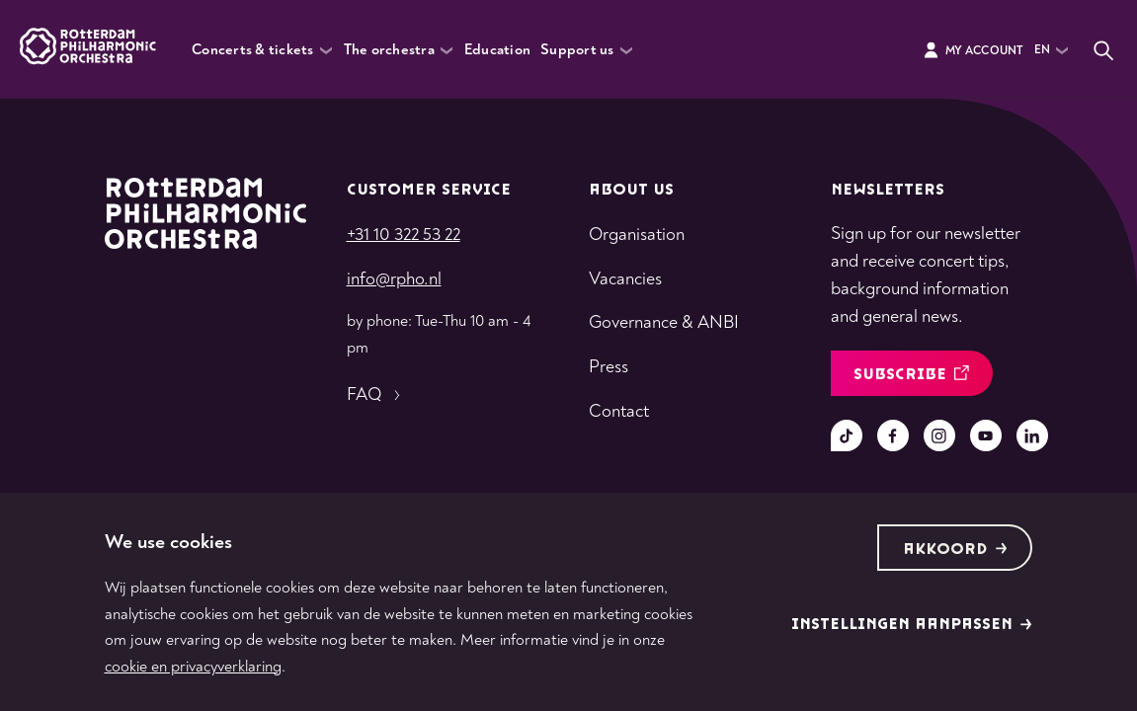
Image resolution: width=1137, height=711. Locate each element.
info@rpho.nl (394, 279)
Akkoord (955, 549)
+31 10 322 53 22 (403, 234)
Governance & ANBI (664, 322)
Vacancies (625, 279)
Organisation (637, 234)
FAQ (376, 395)
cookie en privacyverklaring (193, 666)
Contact (619, 411)
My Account (972, 50)
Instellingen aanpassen (911, 624)
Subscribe (911, 374)
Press (608, 367)
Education (497, 49)
